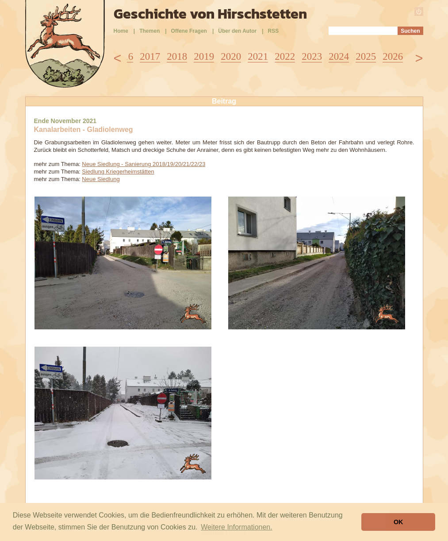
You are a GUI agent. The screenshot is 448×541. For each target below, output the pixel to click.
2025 (366, 56)
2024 (339, 56)
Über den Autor (237, 31)
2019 (204, 56)
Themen (149, 31)
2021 (258, 56)
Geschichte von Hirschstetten (210, 13)
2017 (150, 56)
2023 (312, 56)
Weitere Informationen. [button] (236, 527)
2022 (285, 56)
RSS (273, 31)
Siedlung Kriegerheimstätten (118, 171)
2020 (231, 56)
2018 (177, 56)
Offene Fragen (189, 31)
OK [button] (398, 522)
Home (121, 31)
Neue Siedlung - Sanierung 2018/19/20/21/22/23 (143, 164)
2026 (393, 56)
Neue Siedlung (100, 179)
